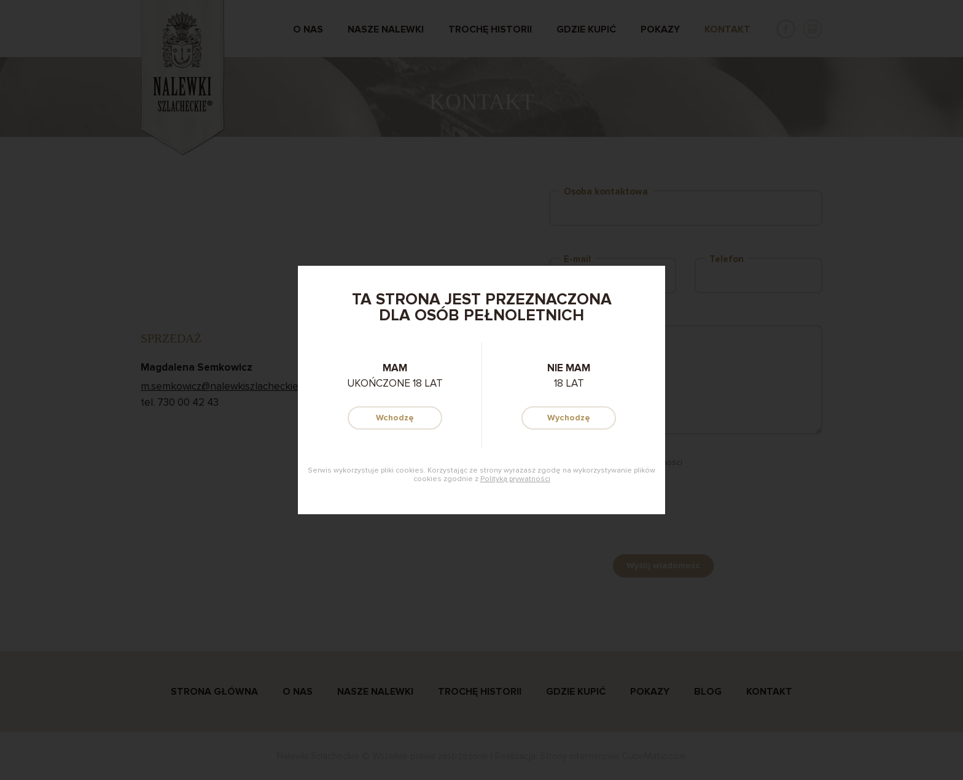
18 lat (568, 375)
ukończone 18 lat (395, 375)
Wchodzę (395, 417)
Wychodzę (568, 417)
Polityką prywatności (515, 479)
